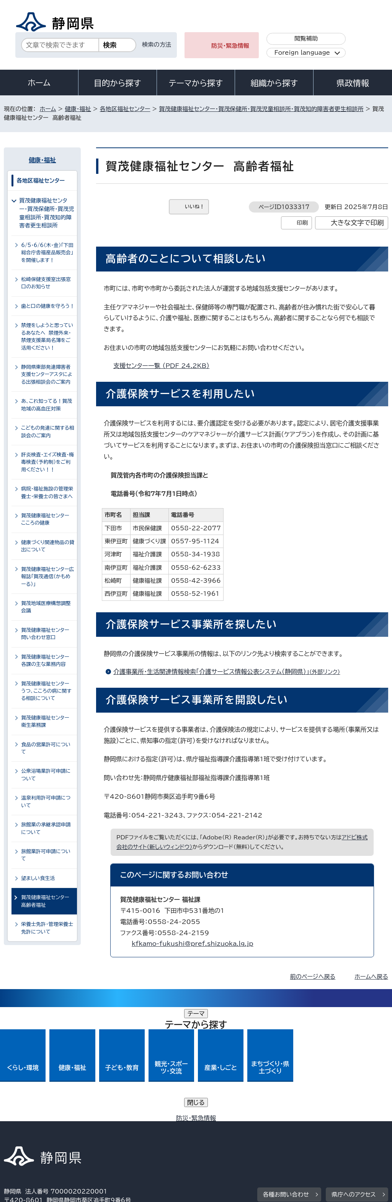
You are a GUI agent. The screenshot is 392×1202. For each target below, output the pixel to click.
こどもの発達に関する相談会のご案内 (47, 431)
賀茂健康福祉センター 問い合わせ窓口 (46, 634)
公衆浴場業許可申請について (45, 775)
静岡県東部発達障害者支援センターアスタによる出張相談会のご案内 (46, 374)
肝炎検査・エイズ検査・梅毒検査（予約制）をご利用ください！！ (47, 462)
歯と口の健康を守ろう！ (48, 306)
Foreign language (302, 53)
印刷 (302, 223)
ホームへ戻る (371, 977)
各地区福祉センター (125, 109)
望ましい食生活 (38, 878)
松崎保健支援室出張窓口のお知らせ (46, 283)
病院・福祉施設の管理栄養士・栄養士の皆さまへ (47, 492)
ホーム (39, 82)
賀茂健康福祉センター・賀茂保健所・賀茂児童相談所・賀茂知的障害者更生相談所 (261, 109)
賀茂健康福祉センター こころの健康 (45, 519)
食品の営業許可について (45, 748)
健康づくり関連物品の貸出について (47, 546)
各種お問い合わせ (286, 1080)
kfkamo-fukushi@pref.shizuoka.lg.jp (192, 943)
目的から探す (117, 83)
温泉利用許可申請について (45, 801)
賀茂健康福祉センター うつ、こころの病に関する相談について (46, 691)
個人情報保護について (125, 1128)
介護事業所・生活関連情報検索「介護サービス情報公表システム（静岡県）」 (230, 672)
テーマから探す (196, 83)
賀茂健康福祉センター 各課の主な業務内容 (46, 660)
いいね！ (194, 206)
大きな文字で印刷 (357, 222)
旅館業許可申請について (45, 855)
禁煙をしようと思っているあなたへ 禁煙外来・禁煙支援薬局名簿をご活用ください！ (47, 336)
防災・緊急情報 (230, 46)
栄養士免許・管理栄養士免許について (47, 928)
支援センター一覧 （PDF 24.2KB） (164, 366)
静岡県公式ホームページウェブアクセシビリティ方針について (259, 1128)
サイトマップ (74, 1136)
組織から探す (274, 83)
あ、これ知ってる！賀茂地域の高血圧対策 (46, 405)
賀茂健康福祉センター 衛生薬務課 (46, 721)
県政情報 (352, 83)
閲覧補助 (306, 38)
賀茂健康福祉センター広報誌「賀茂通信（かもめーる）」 (47, 577)
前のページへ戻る (313, 977)
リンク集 (20, 1136)
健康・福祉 (78, 109)
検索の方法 (156, 44)
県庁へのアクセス (354, 1080)
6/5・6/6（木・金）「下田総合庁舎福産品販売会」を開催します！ (47, 253)
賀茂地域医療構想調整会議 (46, 607)
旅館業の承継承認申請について (46, 828)
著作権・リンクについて (39, 1128)
